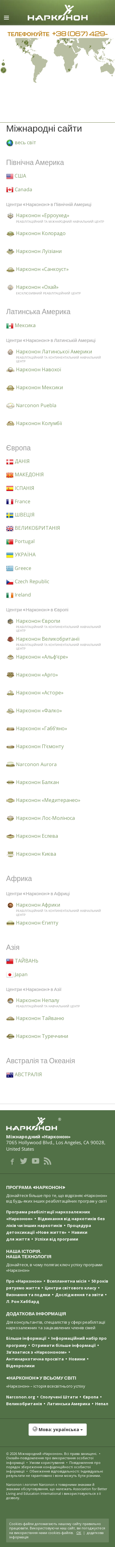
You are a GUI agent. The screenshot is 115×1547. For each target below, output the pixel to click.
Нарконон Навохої (38, 369)
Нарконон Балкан (37, 782)
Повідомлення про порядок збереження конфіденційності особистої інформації (53, 1467)
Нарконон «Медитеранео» (48, 800)
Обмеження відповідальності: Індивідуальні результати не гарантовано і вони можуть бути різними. (54, 1473)
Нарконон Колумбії (39, 423)
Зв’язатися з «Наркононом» (36, 1352)
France (18, 501)
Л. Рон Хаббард (22, 1301)
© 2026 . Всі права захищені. (51, 1453)
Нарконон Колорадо (41, 233)
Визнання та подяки (28, 1294)
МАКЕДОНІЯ (25, 474)
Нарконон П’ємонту (40, 746)
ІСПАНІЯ (20, 488)
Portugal (20, 541)
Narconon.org (20, 1397)
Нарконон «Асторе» (39, 692)
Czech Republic (27, 581)
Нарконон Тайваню (40, 1018)
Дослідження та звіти (79, 1294)
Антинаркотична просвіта (35, 1359)
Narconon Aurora (36, 764)
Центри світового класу (70, 1288)
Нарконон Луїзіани (39, 251)
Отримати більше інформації (64, 1345)
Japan (17, 974)
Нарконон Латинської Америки (54, 351)
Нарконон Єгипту (37, 922)
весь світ (21, 142)
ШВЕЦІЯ (20, 514)
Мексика (21, 325)
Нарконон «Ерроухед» (42, 215)
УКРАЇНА (21, 554)
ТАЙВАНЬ (22, 960)
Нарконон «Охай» (37, 287)
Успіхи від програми (56, 1239)
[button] (57, 1432)
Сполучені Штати (59, 1397)
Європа (90, 1397)
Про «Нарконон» (24, 1281)
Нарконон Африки (38, 904)
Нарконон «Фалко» (39, 710)
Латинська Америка (68, 1403)
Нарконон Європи (38, 621)
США (16, 175)
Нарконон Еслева (37, 836)
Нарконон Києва (36, 853)
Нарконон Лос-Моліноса (45, 818)
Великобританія (24, 1403)
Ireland (18, 594)
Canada (19, 189)
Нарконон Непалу (37, 1000)
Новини (77, 1359)
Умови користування (46, 1462)
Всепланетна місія (66, 1281)
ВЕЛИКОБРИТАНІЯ (33, 528)
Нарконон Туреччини (42, 1036)
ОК (78, 1532)
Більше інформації (26, 1338)
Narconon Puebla (36, 405)
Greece (18, 568)
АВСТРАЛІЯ (24, 1074)
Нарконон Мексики (39, 387)
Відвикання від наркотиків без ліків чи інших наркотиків (55, 1222)
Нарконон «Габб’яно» (41, 728)
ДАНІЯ (18, 461)
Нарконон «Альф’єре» (42, 656)
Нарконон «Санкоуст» (42, 269)
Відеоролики (20, 1365)
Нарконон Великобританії (47, 638)
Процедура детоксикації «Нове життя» (48, 1229)
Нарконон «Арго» (37, 674)
